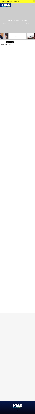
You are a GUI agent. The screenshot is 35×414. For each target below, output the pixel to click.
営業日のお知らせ (10, 42)
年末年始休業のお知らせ (6, 44)
